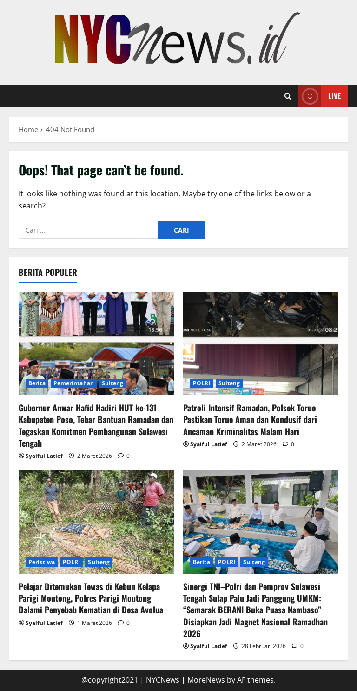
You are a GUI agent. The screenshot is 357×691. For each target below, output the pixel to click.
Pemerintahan (73, 383)
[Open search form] (287, 96)
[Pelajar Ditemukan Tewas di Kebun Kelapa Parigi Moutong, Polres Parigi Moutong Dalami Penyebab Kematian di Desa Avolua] (96, 522)
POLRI (202, 383)
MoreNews (206, 680)
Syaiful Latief (44, 456)
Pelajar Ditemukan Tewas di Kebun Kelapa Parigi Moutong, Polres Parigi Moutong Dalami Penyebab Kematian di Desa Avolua (91, 598)
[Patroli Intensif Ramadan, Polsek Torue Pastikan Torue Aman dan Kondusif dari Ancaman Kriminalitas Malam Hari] (260, 344)
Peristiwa (41, 562)
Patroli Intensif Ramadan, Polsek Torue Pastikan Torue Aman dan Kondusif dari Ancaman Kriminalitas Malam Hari (250, 419)
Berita (37, 383)
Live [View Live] (319, 96)
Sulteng (113, 383)
